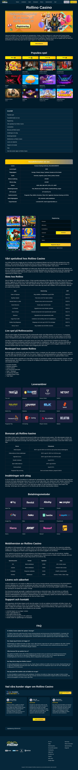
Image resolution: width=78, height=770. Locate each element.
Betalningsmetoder (11, 136)
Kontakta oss (51, 754)
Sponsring (67, 741)
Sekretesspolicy (51, 745)
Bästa (13, 57)
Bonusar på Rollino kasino (13, 130)
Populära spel (10, 114)
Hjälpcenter (50, 752)
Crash (47, 57)
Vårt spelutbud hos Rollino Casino (15, 124)
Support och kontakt (12, 145)
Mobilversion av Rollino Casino (14, 139)
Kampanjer (35, 1)
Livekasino (23, 1)
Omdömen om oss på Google (63, 693)
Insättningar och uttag (12, 133)
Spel (55, 1)
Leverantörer (10, 127)
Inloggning (66, 1)
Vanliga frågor (51, 760)
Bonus (41, 1)
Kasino (17, 1)
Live (30, 57)
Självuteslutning (68, 745)
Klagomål (67, 747)
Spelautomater (49, 1)
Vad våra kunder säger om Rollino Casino (17, 151)
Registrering (73, 1)
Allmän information (69, 743)
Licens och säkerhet (12, 142)
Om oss (49, 741)
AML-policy (50, 758)
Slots (65, 57)
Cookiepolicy (51, 750)
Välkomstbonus (39, 43)
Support (50, 756)
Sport (29, 1)
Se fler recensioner (39, 719)
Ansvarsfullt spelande (52, 747)
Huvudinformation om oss (13, 118)
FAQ (8, 148)
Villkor (49, 743)
